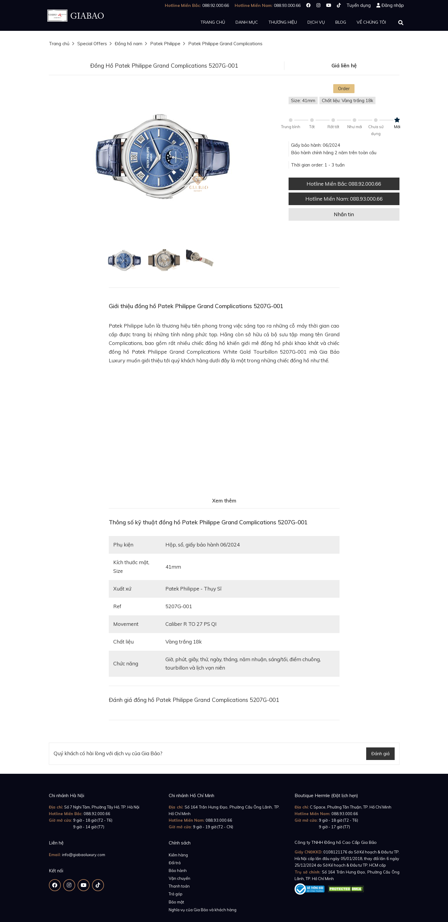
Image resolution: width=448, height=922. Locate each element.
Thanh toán (179, 886)
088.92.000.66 (97, 813)
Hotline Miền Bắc (344, 184)
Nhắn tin (344, 214)
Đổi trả (175, 862)
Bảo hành (178, 870)
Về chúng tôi (371, 22)
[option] (164, 157)
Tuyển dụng (358, 5)
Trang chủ (212, 22)
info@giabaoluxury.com (83, 854)
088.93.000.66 (219, 820)
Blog (340, 22)
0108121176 (335, 852)
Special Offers (92, 43)
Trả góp (175, 893)
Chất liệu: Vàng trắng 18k (347, 100)
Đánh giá (380, 753)
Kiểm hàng (178, 855)
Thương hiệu (283, 22)
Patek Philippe (165, 43)
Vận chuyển (179, 878)
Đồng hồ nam (128, 43)
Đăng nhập (392, 5)
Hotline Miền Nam (344, 199)
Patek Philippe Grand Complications (225, 43)
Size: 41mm (303, 100)
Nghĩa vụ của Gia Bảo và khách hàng (202, 909)
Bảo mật (176, 902)
